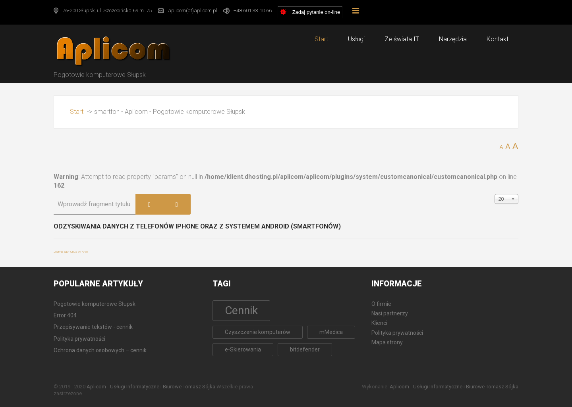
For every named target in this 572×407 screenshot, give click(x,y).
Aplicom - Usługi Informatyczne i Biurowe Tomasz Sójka (151, 387)
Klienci (379, 323)
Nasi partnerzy (389, 313)
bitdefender (305, 349)
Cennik (241, 310)
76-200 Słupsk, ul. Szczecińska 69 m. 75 (107, 10)
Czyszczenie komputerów (257, 332)
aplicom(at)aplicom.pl (192, 10)
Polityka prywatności (397, 333)
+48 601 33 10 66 (253, 10)
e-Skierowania (243, 349)
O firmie (381, 304)
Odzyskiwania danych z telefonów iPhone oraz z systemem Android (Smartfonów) (197, 226)
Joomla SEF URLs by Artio (71, 251)
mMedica (331, 332)
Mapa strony (387, 342)
